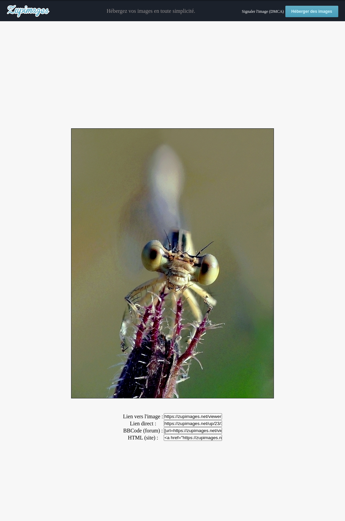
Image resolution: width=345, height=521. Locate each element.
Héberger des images (311, 11)
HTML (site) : (143, 438)
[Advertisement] (172, 75)
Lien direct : (143, 423)
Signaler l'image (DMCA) (263, 11)
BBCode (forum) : (143, 430)
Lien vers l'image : (143, 416)
